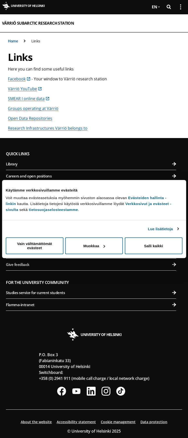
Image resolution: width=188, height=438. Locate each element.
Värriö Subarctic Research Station (38, 23)
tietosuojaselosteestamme (53, 210)
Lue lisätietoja (160, 229)
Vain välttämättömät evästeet (34, 246)
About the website (36, 422)
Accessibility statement (76, 422)
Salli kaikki (153, 246)
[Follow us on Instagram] (106, 391)
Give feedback (91, 264)
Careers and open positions (91, 176)
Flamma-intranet (91, 304)
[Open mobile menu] (178, 23)
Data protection (153, 422)
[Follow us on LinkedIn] (91, 391)
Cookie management (118, 422)
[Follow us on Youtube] (76, 391)
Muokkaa (94, 246)
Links (35, 40)
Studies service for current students (91, 292)
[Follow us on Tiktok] (120, 391)
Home (13, 40)
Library (91, 163)
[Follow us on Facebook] (61, 391)
